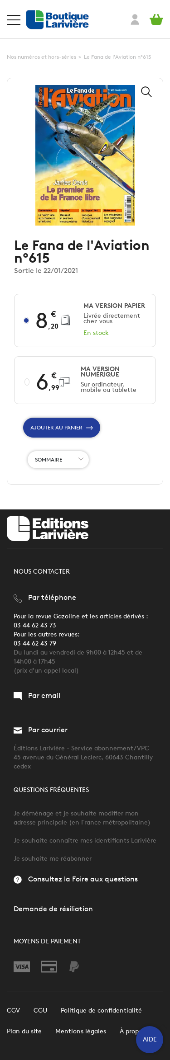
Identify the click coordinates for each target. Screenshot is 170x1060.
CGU (40, 1010)
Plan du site (24, 1031)
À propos (132, 1031)
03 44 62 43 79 (35, 643)
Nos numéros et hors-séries (41, 56)
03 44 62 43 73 (35, 625)
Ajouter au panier (61, 427)
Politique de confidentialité (101, 1010)
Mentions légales (80, 1031)
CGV (13, 1010)
